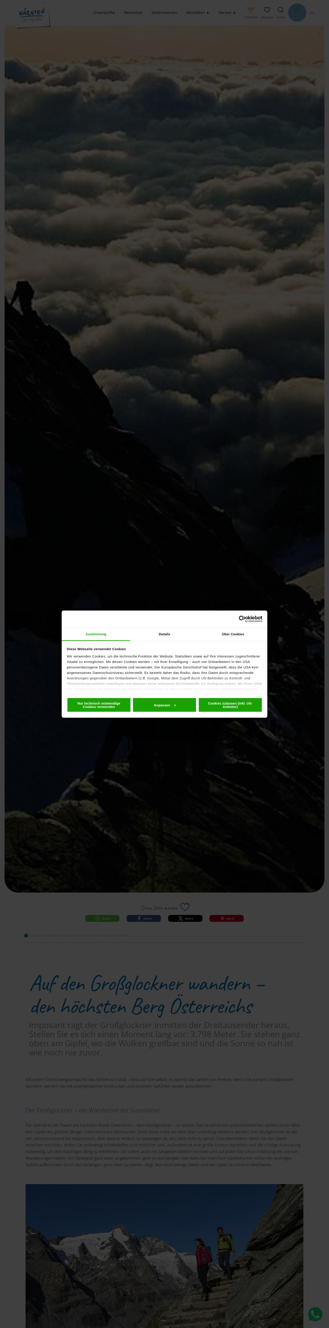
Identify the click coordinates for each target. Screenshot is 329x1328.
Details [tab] (164, 634)
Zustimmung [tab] (96, 634)
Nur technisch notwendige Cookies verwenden (98, 705)
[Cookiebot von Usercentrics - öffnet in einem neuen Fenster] (242, 619)
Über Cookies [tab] (233, 634)
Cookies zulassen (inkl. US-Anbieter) (230, 705)
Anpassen (165, 705)
